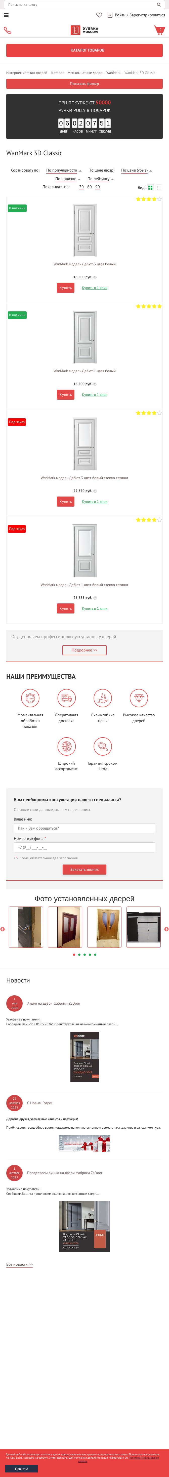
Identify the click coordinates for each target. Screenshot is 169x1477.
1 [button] (74, 955)
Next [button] (166, 929)
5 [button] (95, 955)
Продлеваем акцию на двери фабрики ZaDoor (64, 1173)
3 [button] (84, 955)
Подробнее (82, 650)
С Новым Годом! (40, 1103)
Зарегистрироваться (147, 15)
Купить (66, 288)
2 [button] (79, 955)
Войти (120, 15)
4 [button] (90, 955)
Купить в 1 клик (94, 287)
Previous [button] (2, 929)
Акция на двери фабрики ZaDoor (53, 1003)
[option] (26, 927)
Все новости (17, 1264)
